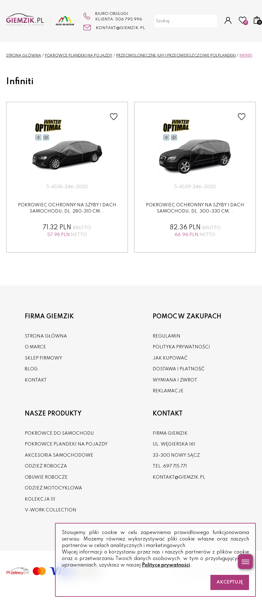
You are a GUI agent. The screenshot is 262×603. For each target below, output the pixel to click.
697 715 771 (175, 466)
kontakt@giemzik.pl (120, 28)
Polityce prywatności (166, 565)
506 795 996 (128, 19)
